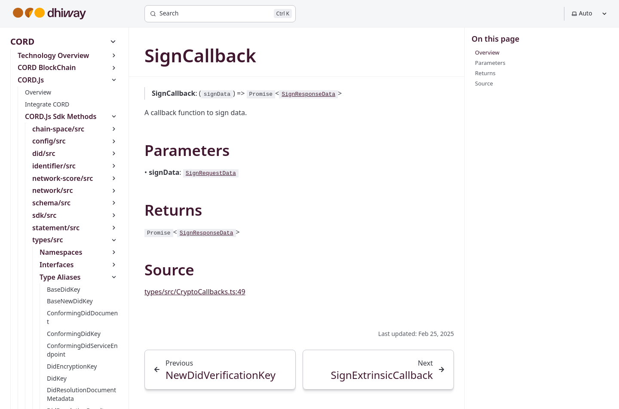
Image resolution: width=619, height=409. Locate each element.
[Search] (220, 13)
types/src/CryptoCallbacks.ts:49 (194, 291)
